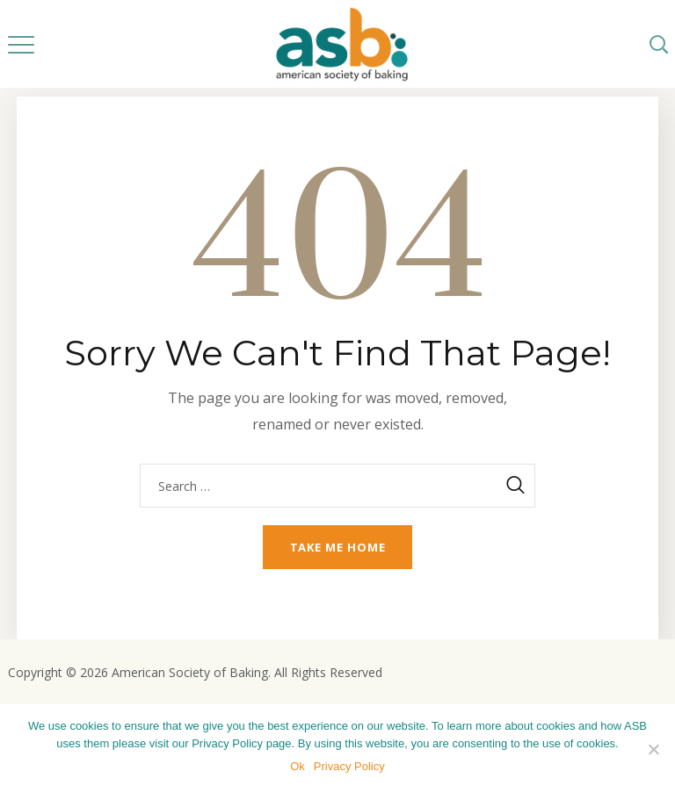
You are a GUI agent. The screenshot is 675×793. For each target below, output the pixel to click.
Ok (297, 766)
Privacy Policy (349, 766)
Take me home (338, 547)
